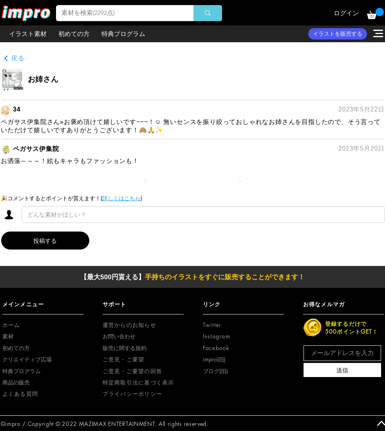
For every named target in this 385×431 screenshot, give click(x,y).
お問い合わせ (119, 336)
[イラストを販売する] (337, 34)
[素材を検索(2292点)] (119, 13)
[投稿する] (45, 241)
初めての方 (16, 348)
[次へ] (240, 181)
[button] (375, 13)
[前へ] (146, 181)
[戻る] (14, 58)
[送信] (342, 370)
